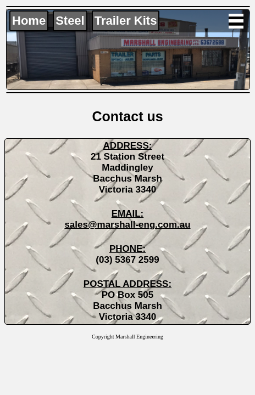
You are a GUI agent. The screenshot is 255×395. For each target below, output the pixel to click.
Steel (70, 20)
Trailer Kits (126, 20)
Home (29, 20)
